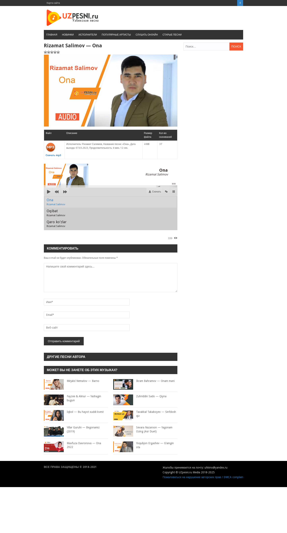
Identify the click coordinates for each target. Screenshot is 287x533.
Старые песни (172, 34)
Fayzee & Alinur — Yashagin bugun (72, 398)
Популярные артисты (116, 34)
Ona (56, 202)
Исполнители (88, 34)
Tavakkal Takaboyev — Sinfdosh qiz (144, 414)
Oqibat (56, 213)
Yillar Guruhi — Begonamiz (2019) (72, 429)
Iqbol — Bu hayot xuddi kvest (74, 412)
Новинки (68, 34)
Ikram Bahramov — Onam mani (144, 381)
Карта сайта (53, 3)
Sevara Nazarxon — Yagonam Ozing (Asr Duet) (142, 429)
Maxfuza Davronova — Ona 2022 (72, 445)
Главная (51, 34)
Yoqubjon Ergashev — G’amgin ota (143, 445)
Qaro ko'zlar (57, 224)
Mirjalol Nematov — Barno (71, 381)
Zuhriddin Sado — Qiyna (139, 396)
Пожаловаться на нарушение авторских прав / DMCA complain (203, 477)
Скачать (156, 191)
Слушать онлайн (147, 34)
